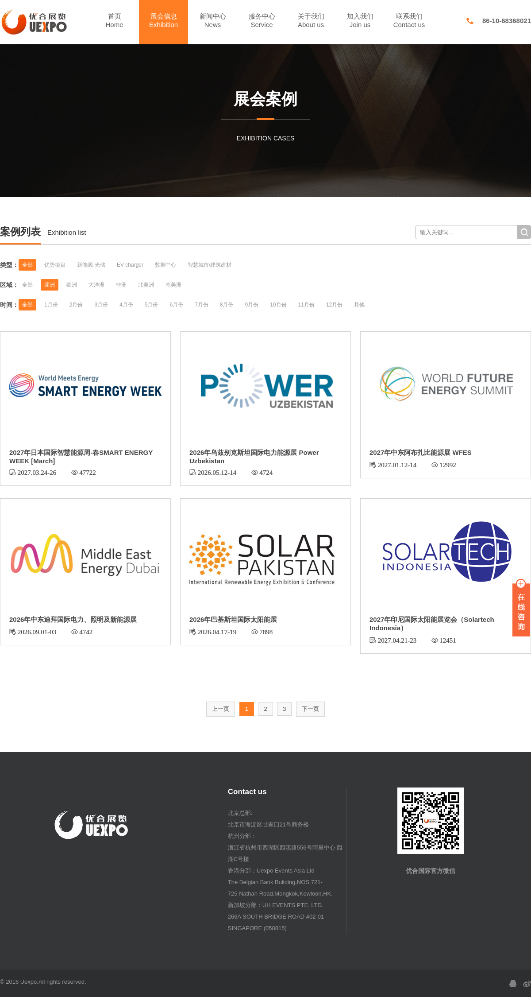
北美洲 (146, 285)
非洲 (121, 285)
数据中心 (165, 265)
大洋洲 (96, 285)
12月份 (334, 305)
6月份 (176, 305)
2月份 (76, 305)
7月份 (201, 305)
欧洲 (71, 285)
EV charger (130, 265)
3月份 (101, 305)
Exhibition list (66, 232)
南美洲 (173, 285)
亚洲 (49, 285)
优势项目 (54, 265)
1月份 (51, 305)
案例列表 (20, 231)
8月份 (227, 305)
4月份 (126, 305)
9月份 (252, 305)
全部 (27, 265)
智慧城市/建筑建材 (209, 265)
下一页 (310, 709)
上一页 (220, 709)
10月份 (278, 305)
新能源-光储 (91, 265)
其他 (359, 305)
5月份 (151, 305)
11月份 (306, 305)
